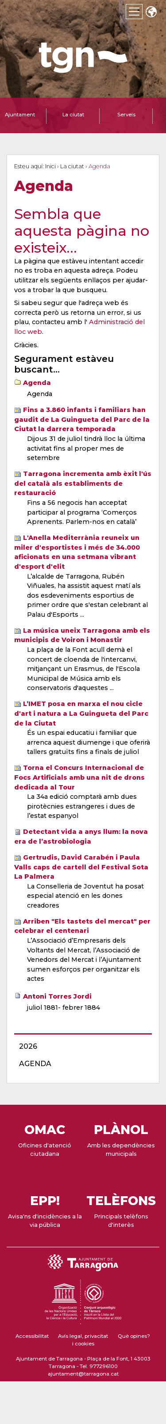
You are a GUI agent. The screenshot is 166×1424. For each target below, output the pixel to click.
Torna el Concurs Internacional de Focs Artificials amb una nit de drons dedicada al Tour (79, 777)
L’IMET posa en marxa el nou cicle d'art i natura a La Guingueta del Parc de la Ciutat (81, 713)
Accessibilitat (32, 1336)
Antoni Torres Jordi (57, 996)
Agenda (37, 383)
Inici (50, 166)
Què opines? (134, 1336)
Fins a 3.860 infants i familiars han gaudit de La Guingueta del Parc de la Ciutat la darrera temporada (82, 419)
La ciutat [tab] (73, 114)
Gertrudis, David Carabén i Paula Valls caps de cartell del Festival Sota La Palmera (81, 867)
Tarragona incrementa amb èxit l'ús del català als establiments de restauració (82, 483)
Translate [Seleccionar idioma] (151, 13)
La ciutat (72, 166)
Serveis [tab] (126, 114)
